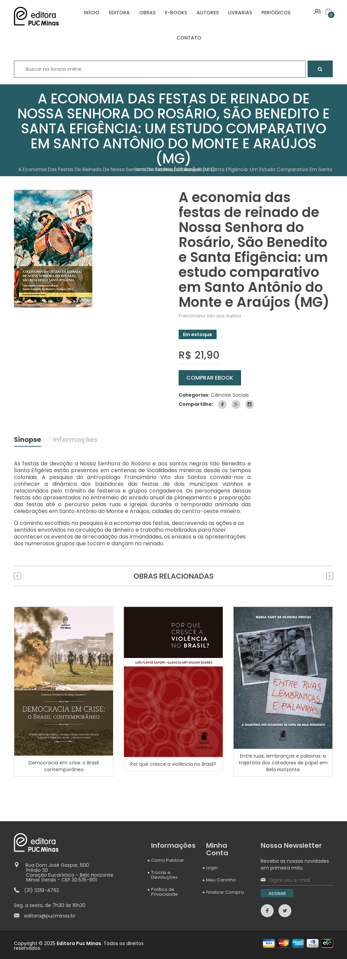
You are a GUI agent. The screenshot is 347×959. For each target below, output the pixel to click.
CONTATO (189, 37)
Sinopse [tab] (28, 440)
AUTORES (208, 12)
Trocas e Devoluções (164, 874)
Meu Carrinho (221, 880)
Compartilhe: (196, 404)
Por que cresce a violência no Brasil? (173, 763)
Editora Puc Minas (79, 943)
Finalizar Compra (225, 892)
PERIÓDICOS (275, 12)
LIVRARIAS (240, 12)
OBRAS (147, 12)
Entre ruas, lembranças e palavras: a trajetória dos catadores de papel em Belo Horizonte (283, 763)
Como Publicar (167, 860)
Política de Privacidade (164, 891)
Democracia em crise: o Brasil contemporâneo (64, 766)
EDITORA (119, 12)
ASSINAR (277, 893)
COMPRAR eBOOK (209, 378)
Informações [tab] (75, 440)
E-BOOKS (176, 12)
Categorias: (194, 395)
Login (212, 867)
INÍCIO (91, 12)
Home (166, 169)
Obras (185, 169)
